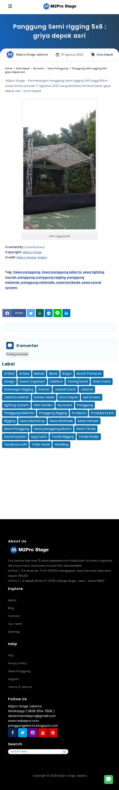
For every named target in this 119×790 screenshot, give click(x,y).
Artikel (9, 373)
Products (79, 413)
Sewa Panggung (16, 428)
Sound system (15, 436)
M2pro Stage (32, 252)
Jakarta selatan (16, 397)
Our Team (15, 624)
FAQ (11, 655)
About (12, 600)
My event (64, 405)
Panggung (85, 405)
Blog (11, 608)
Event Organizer (32, 381)
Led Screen (91, 397)
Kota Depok (105, 55)
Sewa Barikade (61, 421)
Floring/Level (78, 381)
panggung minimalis (38, 282)
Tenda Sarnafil (15, 444)
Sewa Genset (88, 421)
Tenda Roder (89, 436)
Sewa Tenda (85, 428)
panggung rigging (51, 277)
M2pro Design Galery (32, 257)
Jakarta (87, 389)
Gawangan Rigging (18, 389)
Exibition (56, 381)
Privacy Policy (17, 663)
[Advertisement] (60, 477)
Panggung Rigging (53, 413)
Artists (24, 373)
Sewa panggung (26, 272)
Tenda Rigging (63, 436)
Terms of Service (20, 687)
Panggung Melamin (19, 413)
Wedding (61, 444)
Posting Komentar (17, 354)
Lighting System (16, 405)
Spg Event (39, 436)
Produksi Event (102, 413)
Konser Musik (44, 397)
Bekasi (39, 373)
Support (13, 679)
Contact (14, 616)
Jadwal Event (65, 389)
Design (9, 381)
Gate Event (102, 381)
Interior (44, 389)
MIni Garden (43, 405)
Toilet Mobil (41, 444)
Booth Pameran (89, 373)
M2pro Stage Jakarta (72, 776)
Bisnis (53, 373)
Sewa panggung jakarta (61, 272)
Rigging (9, 421)
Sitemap (14, 632)
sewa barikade (67, 282)
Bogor (67, 373)
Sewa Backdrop (32, 421)
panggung (26, 277)
